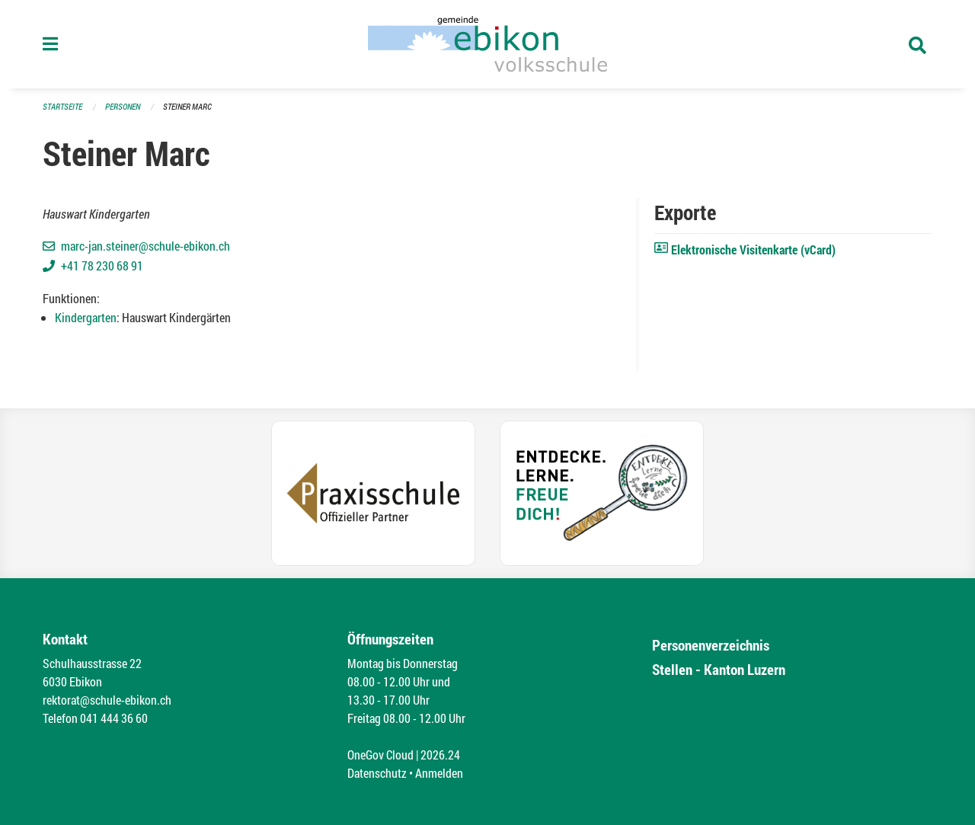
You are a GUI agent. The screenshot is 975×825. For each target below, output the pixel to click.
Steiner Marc (187, 106)
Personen (122, 106)
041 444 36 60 (114, 718)
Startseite (62, 106)
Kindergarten (86, 317)
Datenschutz (377, 773)
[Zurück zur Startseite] (487, 44)
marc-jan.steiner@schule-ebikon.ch (145, 246)
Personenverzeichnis (710, 644)
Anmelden (439, 773)
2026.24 (440, 755)
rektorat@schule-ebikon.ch (107, 700)
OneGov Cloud (380, 755)
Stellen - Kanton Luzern (718, 669)
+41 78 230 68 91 (102, 265)
